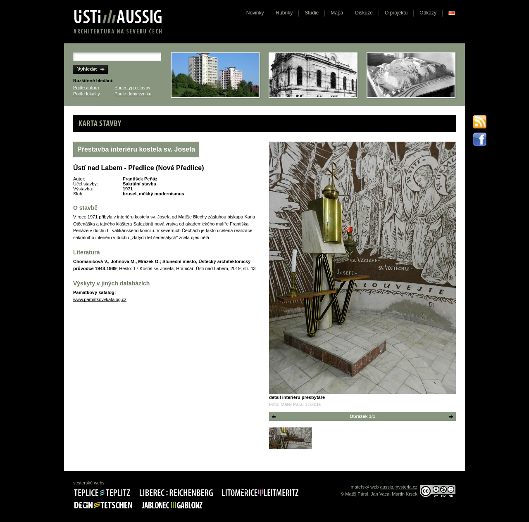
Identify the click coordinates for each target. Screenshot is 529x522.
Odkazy (427, 13)
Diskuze (364, 13)
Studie (312, 13)
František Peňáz (140, 178)
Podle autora (86, 87)
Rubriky (284, 13)
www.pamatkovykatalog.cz (99, 299)
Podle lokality (86, 93)
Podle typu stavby (132, 87)
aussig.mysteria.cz (398, 486)
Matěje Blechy (192, 216)
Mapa (337, 13)
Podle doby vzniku (132, 93)
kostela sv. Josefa (153, 216)
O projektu (396, 13)
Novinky (255, 13)
